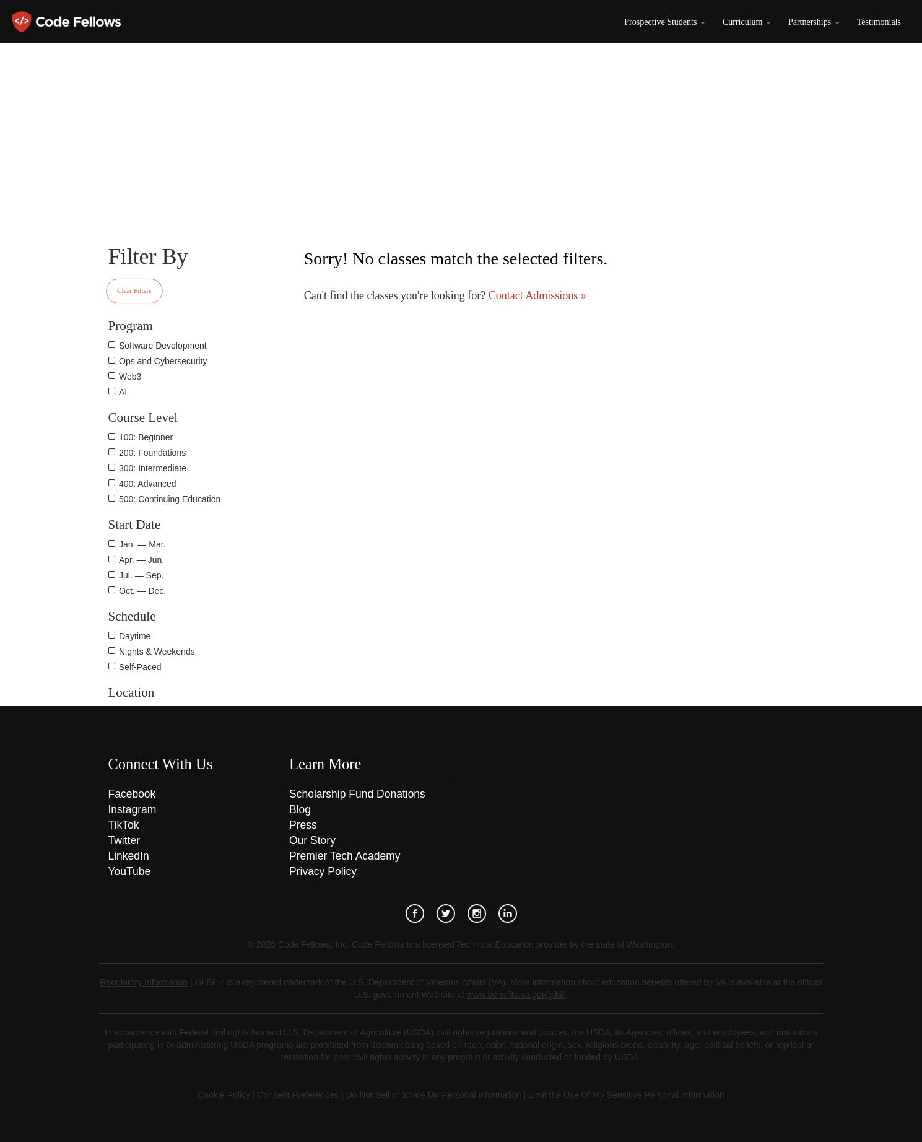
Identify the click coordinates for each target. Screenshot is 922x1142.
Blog (300, 809)
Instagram (132, 809)
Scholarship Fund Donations (357, 794)
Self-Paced (140, 667)
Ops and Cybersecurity (163, 361)
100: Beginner (146, 437)
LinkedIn (128, 856)
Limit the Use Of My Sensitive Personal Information (626, 1095)
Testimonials (879, 22)
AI (123, 392)
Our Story (312, 840)
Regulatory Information (144, 982)
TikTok (123, 825)
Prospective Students (664, 22)
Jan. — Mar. (142, 544)
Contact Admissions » (535, 295)
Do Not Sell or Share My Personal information (433, 1095)
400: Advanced (147, 484)
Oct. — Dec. (142, 591)
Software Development (163, 346)
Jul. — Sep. (141, 575)
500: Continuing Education (169, 499)
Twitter (124, 840)
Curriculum (747, 22)
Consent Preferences (298, 1095)
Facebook (132, 794)
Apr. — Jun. (141, 560)
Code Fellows (66, 21)
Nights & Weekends (157, 651)
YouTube (129, 871)
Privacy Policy (323, 871)
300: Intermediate (152, 468)
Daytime (134, 636)
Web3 (130, 376)
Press (303, 825)
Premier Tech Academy (345, 856)
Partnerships (814, 22)
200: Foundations (152, 453)
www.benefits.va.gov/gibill (516, 995)
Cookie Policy (224, 1095)
